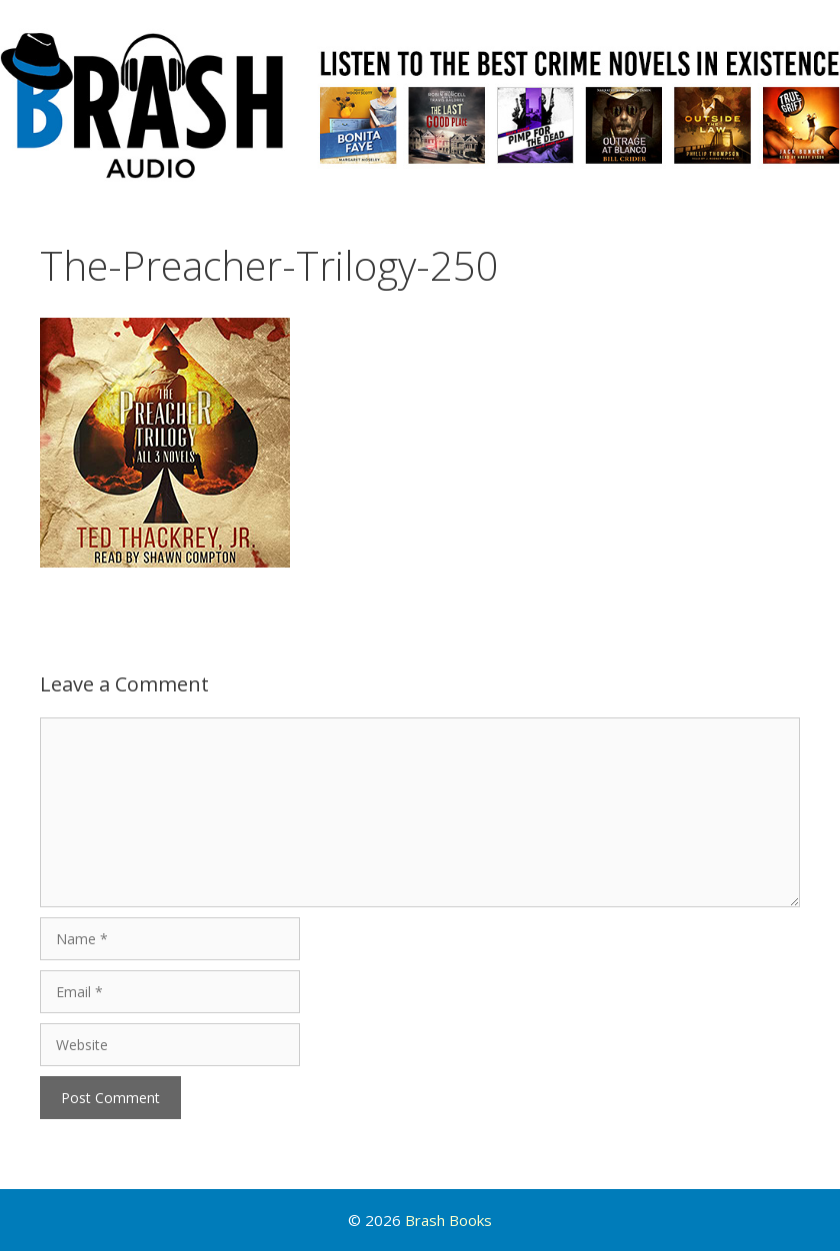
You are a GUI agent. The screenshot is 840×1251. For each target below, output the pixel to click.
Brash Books (448, 1220)
